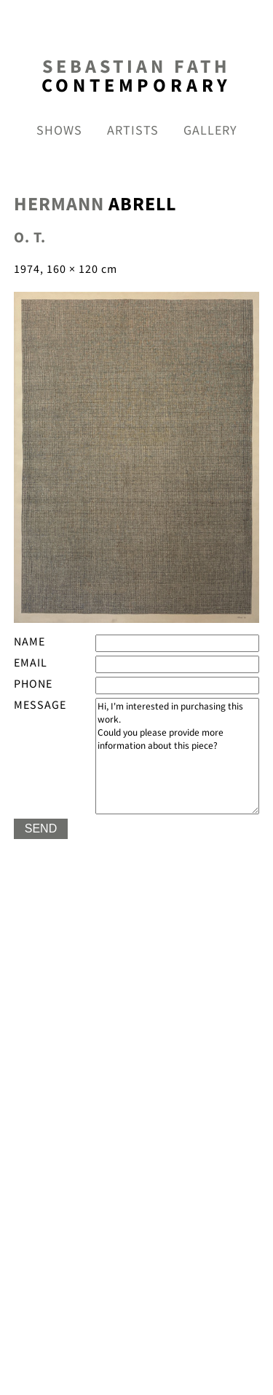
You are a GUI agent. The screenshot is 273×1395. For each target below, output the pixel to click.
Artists (133, 130)
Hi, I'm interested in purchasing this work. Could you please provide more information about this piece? (177, 756)
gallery (210, 130)
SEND (41, 828)
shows (59, 130)
